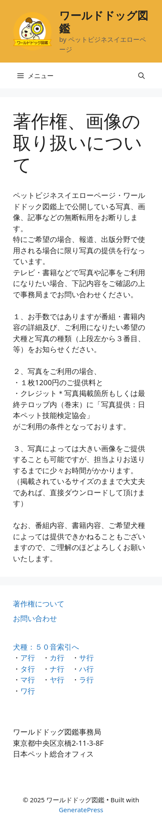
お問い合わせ (35, 618)
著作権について (38, 604)
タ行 (27, 669)
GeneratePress (81, 809)
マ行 (27, 680)
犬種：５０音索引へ (46, 647)
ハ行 (86, 669)
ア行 (27, 658)
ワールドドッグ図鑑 (103, 21)
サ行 (86, 658)
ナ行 (57, 669)
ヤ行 (57, 680)
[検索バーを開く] (141, 75)
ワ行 (27, 691)
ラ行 (86, 680)
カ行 (57, 658)
